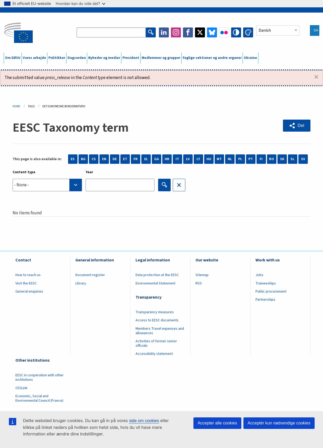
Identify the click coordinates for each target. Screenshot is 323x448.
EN (104, 159)
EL (146, 159)
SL (292, 159)
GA (156, 159)
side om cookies (144, 420)
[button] (296, 126)
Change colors (248, 32)
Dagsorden (77, 57)
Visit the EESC (26, 283)
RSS (199, 283)
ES (73, 159)
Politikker (56, 57)
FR (135, 159)
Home (16, 106)
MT (219, 159)
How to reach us (28, 275)
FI (261, 159)
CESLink (21, 388)
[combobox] (47, 185)
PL (240, 159)
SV (303, 159)
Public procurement (270, 291)
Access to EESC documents (157, 320)
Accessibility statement (154, 353)
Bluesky (212, 32)
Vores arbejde (34, 57)
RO (271, 159)
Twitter (200, 32)
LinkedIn (164, 32)
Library (80, 283)
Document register (90, 275)
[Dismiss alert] (316, 77)
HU (209, 159)
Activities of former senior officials (156, 343)
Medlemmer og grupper (161, 57)
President (130, 57)
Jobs (259, 275)
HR (167, 159)
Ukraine (250, 57)
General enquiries (29, 291)
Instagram (176, 32)
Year (89, 172)
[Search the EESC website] (111, 32)
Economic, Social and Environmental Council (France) (39, 398)
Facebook (188, 32)
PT (250, 159)
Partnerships (265, 299)
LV (188, 159)
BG (83, 159)
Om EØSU (12, 57)
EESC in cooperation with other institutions (39, 377)
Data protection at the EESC (157, 275)
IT (177, 159)
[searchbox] (47, 185)
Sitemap (202, 275)
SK (282, 159)
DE (115, 159)
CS (94, 159)
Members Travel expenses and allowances (160, 331)
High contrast (236, 32)
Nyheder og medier (104, 57)
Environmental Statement (155, 283)
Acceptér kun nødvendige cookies (279, 423)
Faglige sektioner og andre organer (212, 57)
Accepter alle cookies (217, 423)
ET (125, 159)
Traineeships (265, 283)
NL (230, 159)
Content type (24, 172)
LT (198, 159)
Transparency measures (155, 312)
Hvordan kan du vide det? (80, 3)
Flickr (224, 32)
